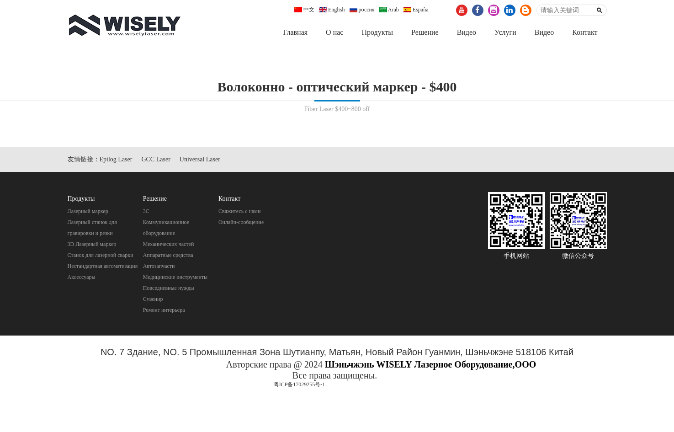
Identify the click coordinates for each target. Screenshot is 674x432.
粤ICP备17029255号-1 (299, 384)
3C (146, 211)
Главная (295, 32)
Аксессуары (82, 277)
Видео (466, 32)
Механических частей (168, 244)
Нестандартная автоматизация (103, 266)
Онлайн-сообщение (241, 222)
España (416, 9)
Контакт (584, 32)
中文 (304, 9)
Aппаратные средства (168, 255)
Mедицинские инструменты (175, 277)
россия (362, 9)
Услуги (505, 32)
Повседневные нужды (168, 288)
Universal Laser (200, 159)
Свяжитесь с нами (239, 211)
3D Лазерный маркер (92, 244)
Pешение (425, 32)
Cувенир (153, 299)
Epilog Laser (116, 159)
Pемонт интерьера (164, 310)
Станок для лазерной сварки (100, 255)
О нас (334, 32)
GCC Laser (155, 159)
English (332, 9)
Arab (389, 9)
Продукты (377, 32)
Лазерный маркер (88, 211)
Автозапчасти (159, 266)
